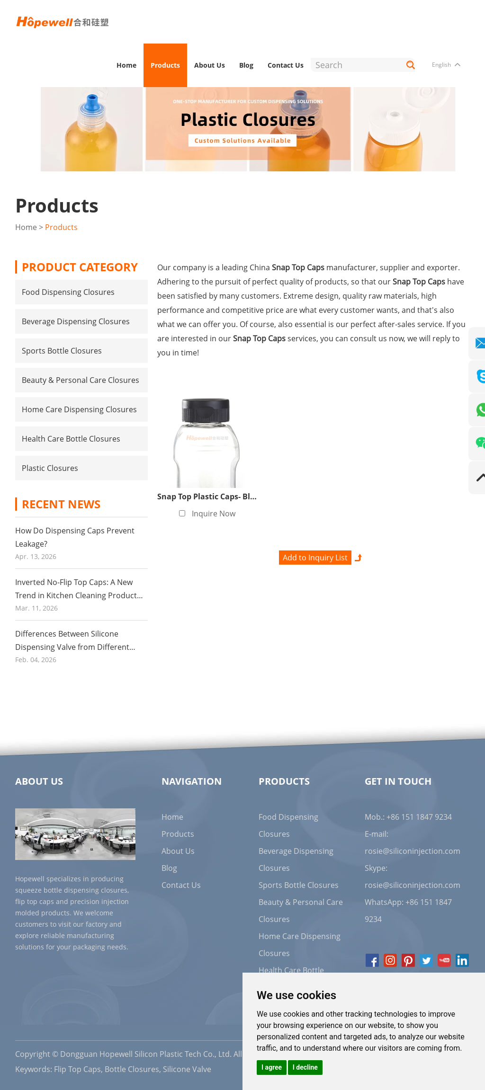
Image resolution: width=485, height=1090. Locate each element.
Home (126, 65)
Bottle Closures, (133, 1068)
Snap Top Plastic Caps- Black (210, 496)
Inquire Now (213, 513)
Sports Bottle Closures (62, 350)
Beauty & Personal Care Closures (80, 379)
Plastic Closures (50, 467)
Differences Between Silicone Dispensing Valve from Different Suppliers (72, 646)
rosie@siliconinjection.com (412, 850)
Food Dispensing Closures (68, 291)
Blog (246, 65)
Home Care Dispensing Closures (79, 409)
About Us (209, 65)
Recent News (61, 503)
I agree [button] (271, 1067)
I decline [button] (305, 1067)
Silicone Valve (187, 1068)
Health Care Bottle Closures (71, 438)
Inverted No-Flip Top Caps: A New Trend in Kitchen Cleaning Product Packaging (76, 594)
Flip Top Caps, (78, 1068)
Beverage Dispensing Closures (76, 321)
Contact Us (286, 65)
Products (165, 65)
